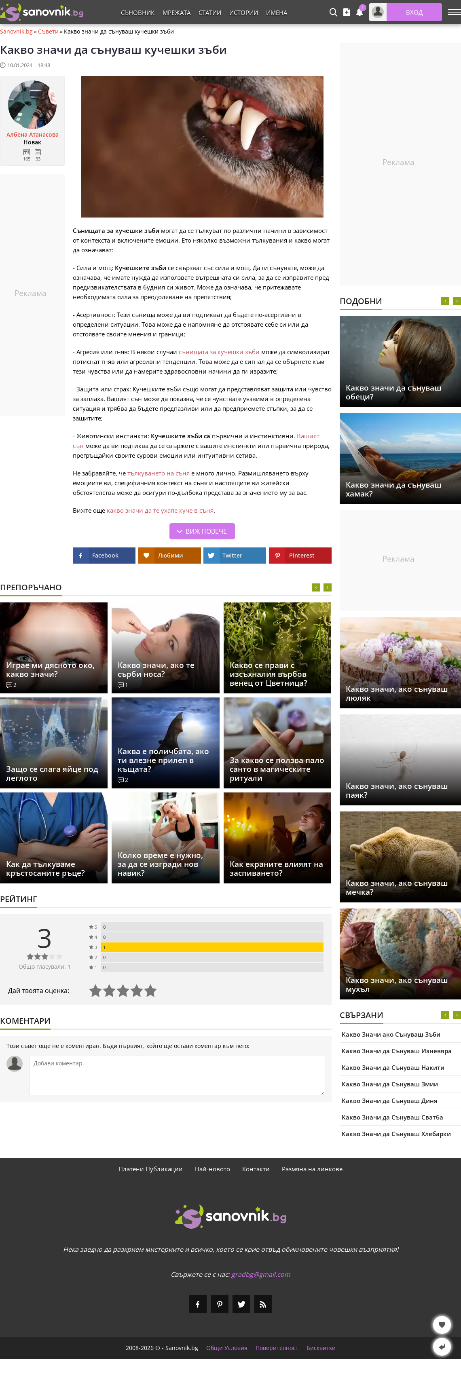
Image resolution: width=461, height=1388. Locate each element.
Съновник (137, 12)
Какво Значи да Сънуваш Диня (390, 1100)
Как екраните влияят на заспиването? (276, 868)
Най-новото (212, 1169)
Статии (210, 12)
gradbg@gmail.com (260, 1274)
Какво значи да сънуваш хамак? (394, 489)
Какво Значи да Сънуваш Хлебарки (396, 1134)
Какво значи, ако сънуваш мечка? (397, 887)
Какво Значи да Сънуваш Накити (393, 1067)
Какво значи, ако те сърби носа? (156, 669)
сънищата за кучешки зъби (219, 352)
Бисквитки (321, 1348)
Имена (276, 12)
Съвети (48, 31)
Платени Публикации (150, 1169)
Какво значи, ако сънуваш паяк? (397, 790)
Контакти (256, 1169)
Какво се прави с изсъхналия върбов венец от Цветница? (268, 674)
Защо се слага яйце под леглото (52, 773)
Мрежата (176, 12)
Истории (243, 12)
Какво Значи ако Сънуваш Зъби (391, 1034)
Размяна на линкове (312, 1169)
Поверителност (277, 1348)
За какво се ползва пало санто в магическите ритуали (277, 769)
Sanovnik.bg (16, 31)
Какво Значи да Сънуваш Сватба (392, 1117)
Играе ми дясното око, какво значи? (50, 669)
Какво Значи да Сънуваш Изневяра (397, 1051)
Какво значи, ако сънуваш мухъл (397, 984)
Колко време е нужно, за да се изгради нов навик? (160, 864)
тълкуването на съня (158, 473)
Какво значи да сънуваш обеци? (394, 392)
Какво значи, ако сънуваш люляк (397, 693)
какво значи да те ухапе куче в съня (160, 510)
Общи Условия (226, 1348)
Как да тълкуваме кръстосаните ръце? (45, 868)
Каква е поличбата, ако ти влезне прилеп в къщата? (163, 760)
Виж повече (206, 531)
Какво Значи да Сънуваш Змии (390, 1084)
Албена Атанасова (32, 134)
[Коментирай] (177, 1075)
